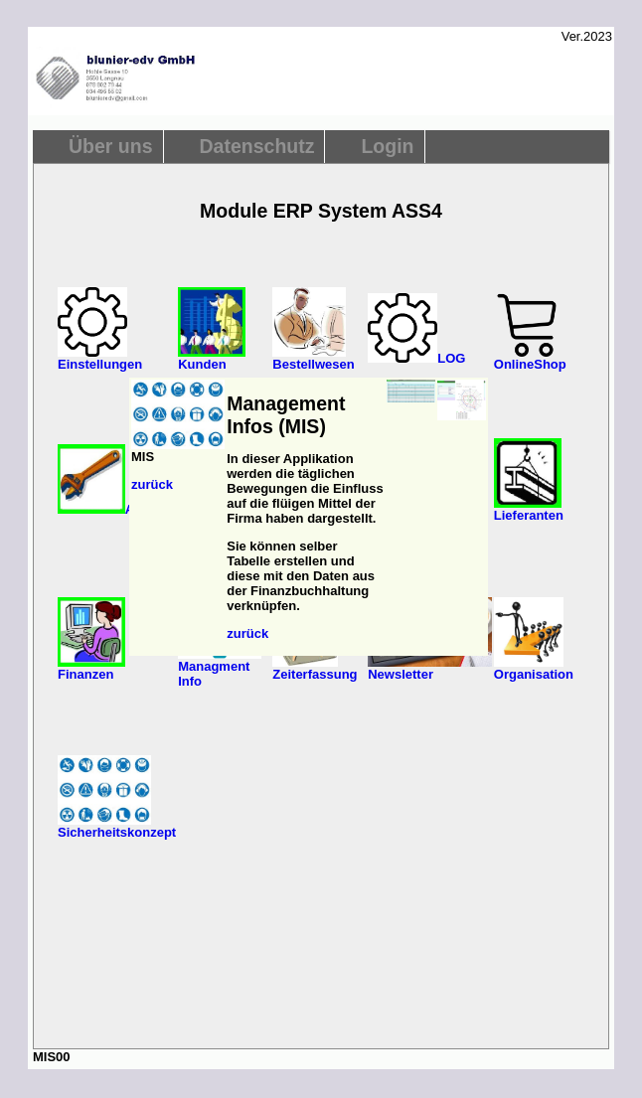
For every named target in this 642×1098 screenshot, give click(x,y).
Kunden (211, 358)
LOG (416, 358)
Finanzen (91, 668)
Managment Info (219, 668)
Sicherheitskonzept (117, 826)
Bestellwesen (313, 358)
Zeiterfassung (314, 668)
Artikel (111, 509)
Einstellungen (100, 358)
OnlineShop (530, 358)
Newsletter (430, 668)
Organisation (533, 668)
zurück (152, 484)
